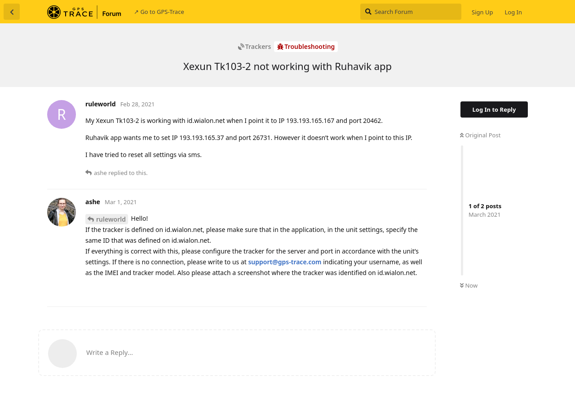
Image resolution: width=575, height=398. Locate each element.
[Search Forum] (410, 12)
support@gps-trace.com (284, 262)
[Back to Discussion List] (12, 12)
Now (469, 285)
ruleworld (111, 219)
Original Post (480, 135)
